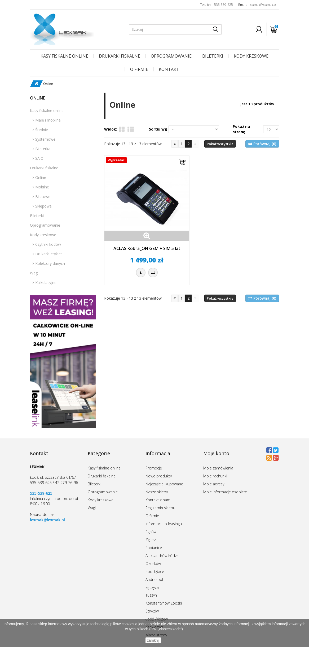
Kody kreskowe (251, 56)
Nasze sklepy (156, 491)
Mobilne (42, 186)
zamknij (153, 640)
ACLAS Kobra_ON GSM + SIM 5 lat (146, 248)
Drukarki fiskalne (119, 56)
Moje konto (216, 453)
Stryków (152, 611)
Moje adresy (213, 483)
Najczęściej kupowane (164, 483)
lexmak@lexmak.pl (263, 4)
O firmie (139, 69)
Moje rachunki (215, 475)
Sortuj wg (158, 129)
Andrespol (154, 579)
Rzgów (150, 531)
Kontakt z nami (158, 499)
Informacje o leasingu (163, 523)
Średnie (41, 129)
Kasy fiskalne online (64, 56)
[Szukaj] (216, 29)
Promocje (153, 468)
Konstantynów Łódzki (163, 603)
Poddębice (154, 571)
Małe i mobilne (48, 120)
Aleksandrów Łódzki (162, 555)
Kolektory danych (50, 263)
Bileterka (42, 148)
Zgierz (150, 539)
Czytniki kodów (48, 244)
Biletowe (42, 196)
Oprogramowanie (171, 56)
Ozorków (153, 563)
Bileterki (212, 56)
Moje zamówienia (218, 468)
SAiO (39, 158)
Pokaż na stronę (241, 129)
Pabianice (153, 547)
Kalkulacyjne (45, 282)
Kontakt (169, 69)
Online (40, 177)
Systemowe (45, 139)
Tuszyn (151, 595)
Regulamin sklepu (160, 507)
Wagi (34, 272)
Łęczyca (152, 587)
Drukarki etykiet (48, 253)
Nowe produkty (158, 475)
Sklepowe (43, 206)
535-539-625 (223, 4)
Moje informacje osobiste (225, 491)
